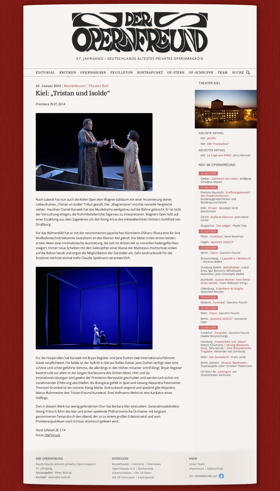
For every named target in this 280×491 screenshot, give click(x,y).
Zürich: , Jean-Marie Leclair (224, 218)
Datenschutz (215, 468)
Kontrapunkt (150, 72)
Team (223, 72)
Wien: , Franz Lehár (223, 357)
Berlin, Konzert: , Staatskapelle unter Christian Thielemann (226, 364)
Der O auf (203, 476)
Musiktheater (75, 86)
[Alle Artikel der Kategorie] (226, 109)
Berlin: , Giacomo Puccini (220, 253)
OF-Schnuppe (201, 72)
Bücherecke (145, 468)
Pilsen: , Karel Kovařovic (222, 236)
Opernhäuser (93, 72)
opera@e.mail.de (59, 477)
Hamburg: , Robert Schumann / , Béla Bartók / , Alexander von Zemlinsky (226, 346)
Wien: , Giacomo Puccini (220, 313)
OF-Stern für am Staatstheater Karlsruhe (219, 373)
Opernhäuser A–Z (123, 468)
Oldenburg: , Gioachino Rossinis (222, 290)
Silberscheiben (121, 473)
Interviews (154, 464)
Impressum (196, 468)
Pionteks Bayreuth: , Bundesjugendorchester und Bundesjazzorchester (225, 197)
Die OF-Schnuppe (123, 477)
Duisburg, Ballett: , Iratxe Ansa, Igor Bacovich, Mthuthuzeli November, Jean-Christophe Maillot (225, 271)
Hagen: (217, 242)
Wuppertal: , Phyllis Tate (224, 225)
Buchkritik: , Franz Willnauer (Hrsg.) (225, 281)
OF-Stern (176, 72)
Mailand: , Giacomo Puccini (224, 302)
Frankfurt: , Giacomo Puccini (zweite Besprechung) (225, 334)
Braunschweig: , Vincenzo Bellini (226, 260)
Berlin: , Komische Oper (224, 320)
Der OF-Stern (143, 473)
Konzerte (138, 464)
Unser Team (197, 464)
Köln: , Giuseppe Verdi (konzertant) (219, 209)
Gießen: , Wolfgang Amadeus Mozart (226, 180)
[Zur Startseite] (140, 32)
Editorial (45, 72)
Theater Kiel (98, 86)
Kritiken (67, 72)
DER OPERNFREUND (49, 458)
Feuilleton (121, 72)
